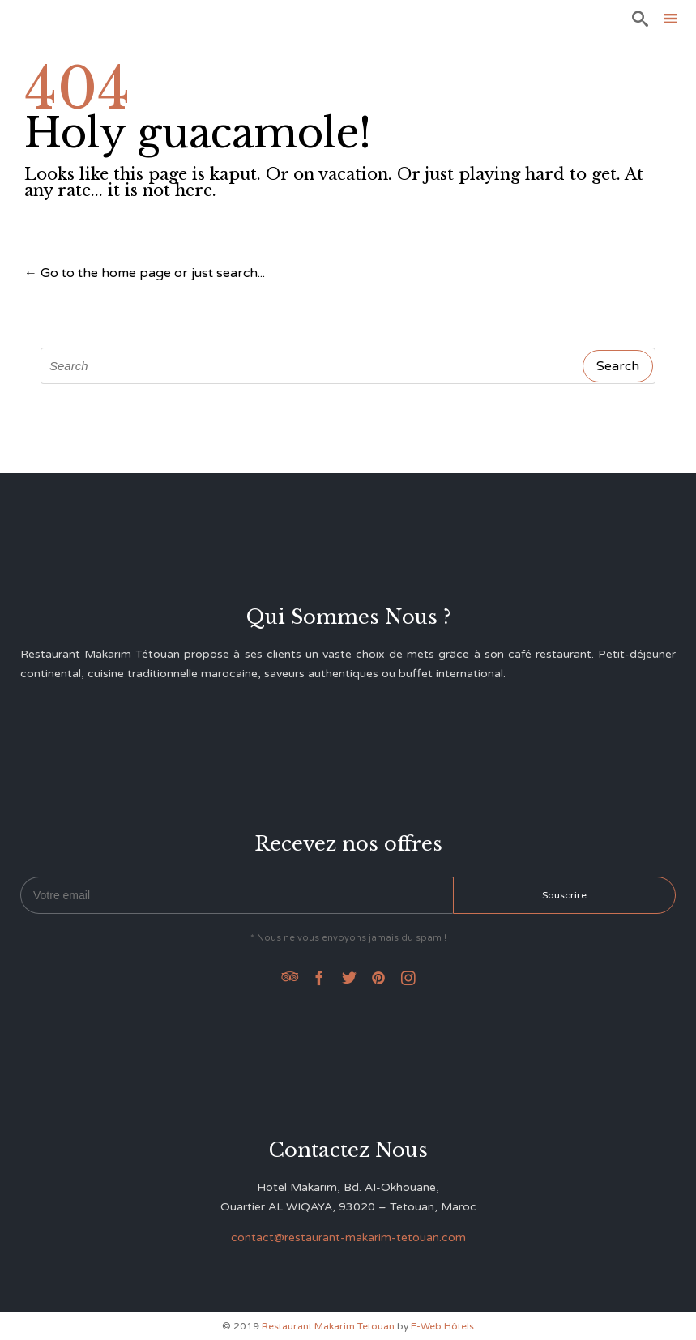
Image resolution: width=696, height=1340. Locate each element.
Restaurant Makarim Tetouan (328, 1326)
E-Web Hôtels (442, 1326)
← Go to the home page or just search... (144, 273)
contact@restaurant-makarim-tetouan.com (348, 1237)
